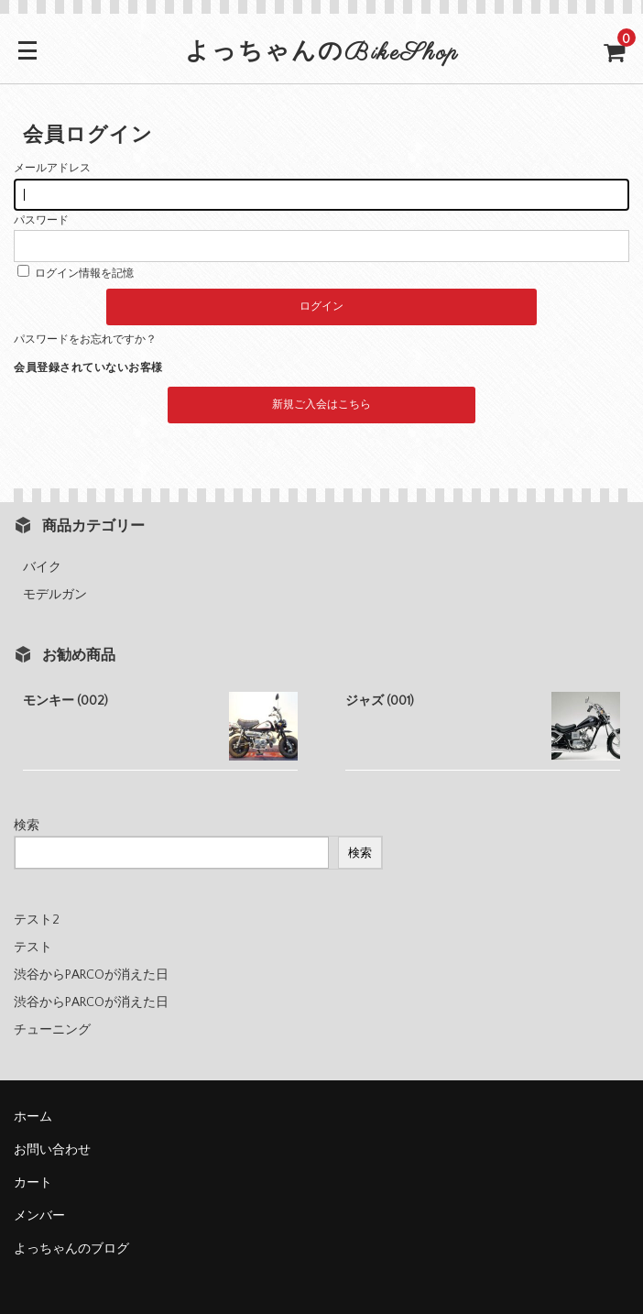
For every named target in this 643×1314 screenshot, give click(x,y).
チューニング (52, 1030)
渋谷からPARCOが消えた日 (91, 975)
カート (33, 1183)
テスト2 (37, 920)
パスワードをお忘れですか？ (85, 339)
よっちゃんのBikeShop (322, 53)
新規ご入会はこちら (321, 405)
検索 (26, 825)
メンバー (39, 1216)
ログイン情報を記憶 (75, 273)
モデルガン (55, 594)
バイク (42, 567)
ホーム (33, 1117)
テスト (33, 947)
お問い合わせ (52, 1150)
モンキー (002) (65, 701)
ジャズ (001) (379, 701)
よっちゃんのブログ (71, 1249)
